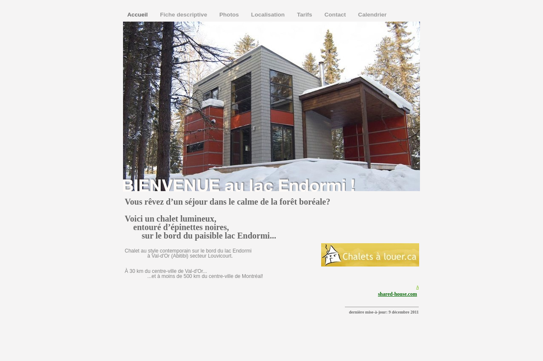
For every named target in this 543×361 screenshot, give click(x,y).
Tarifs (305, 14)
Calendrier (372, 14)
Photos (230, 14)
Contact (336, 14)
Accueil (138, 14)
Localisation (268, 14)
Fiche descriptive (184, 14)
